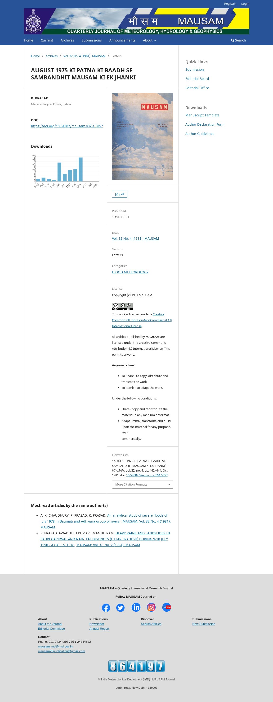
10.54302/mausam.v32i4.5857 (147, 475)
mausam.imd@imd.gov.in (55, 646)
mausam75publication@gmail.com (61, 651)
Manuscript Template (202, 115)
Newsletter (97, 624)
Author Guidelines (199, 133)
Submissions (92, 40)
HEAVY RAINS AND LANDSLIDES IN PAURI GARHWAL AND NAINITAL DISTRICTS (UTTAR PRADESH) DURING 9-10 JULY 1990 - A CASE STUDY (105, 539)
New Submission (203, 624)
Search (238, 40)
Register (230, 3)
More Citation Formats (131, 484)
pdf (121, 194)
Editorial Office (197, 88)
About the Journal (50, 624)
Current (47, 40)
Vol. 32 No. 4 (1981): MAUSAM (84, 56)
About (148, 40)
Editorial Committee (51, 628)
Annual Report (99, 628)
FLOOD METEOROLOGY (130, 272)
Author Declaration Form (204, 124)
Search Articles (151, 624)
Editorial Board (197, 78)
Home (28, 40)
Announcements (122, 40)
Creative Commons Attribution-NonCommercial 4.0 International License (142, 320)
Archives (67, 40)
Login (245, 3)
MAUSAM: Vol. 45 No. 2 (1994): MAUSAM (108, 545)
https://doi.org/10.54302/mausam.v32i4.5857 (67, 126)
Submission (194, 69)
